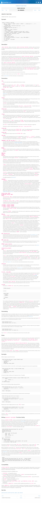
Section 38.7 (14, 177)
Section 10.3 (31, 316)
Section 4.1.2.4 (20, 267)
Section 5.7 (5, 451)
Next (39, 10)
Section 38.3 (6, 75)
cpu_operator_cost (33, 234)
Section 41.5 (11, 191)
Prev (2, 10)
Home (35, 10)
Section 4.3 (5, 93)
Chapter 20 (9, 261)
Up (6, 10)
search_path (23, 421)
